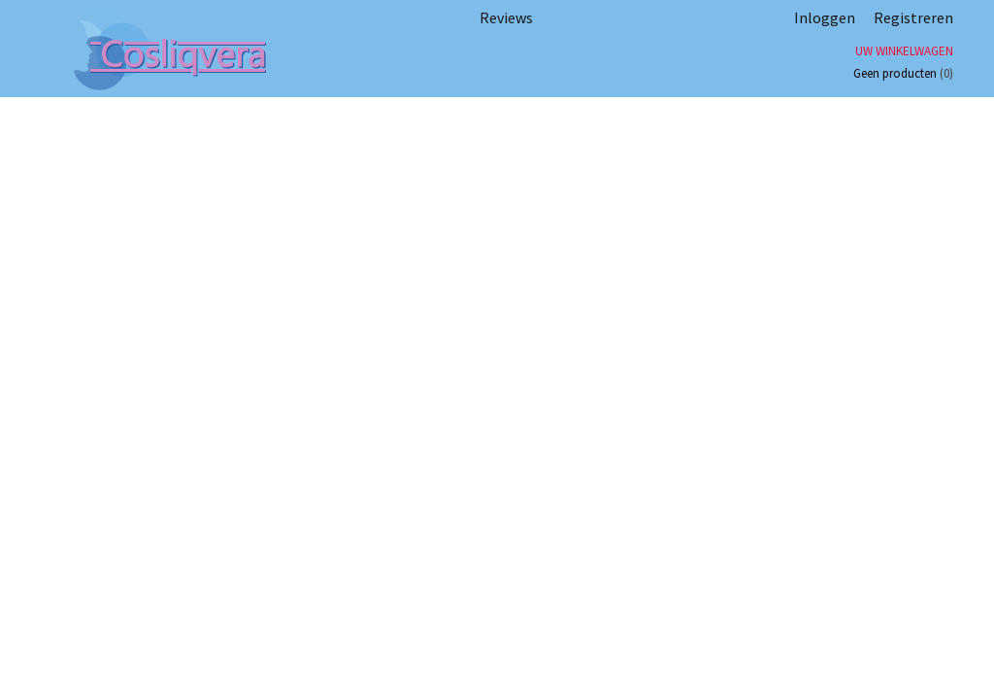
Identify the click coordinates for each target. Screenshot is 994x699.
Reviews (506, 17)
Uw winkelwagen (904, 51)
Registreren (913, 17)
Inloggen (824, 17)
